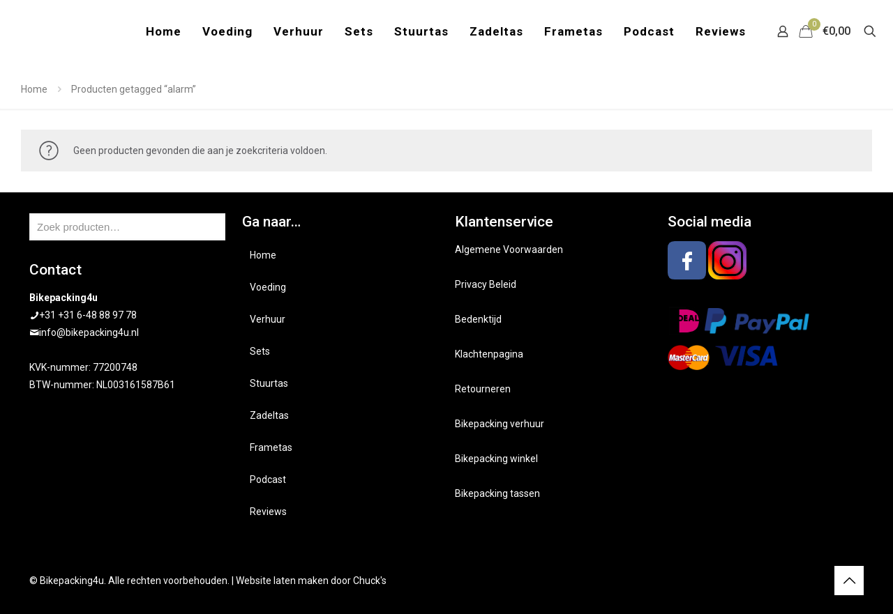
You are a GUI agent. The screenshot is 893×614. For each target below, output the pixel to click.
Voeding (268, 287)
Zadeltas (269, 415)
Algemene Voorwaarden (509, 249)
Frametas (271, 447)
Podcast (268, 479)
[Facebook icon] (800, 580)
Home (34, 89)
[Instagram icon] (815, 580)
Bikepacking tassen (497, 493)
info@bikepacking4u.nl (89, 332)
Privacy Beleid (485, 284)
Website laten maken (282, 580)
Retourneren (483, 388)
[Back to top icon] (849, 580)
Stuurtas (269, 383)
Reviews (268, 511)
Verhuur (267, 319)
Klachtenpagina (489, 354)
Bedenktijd (478, 319)
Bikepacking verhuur (499, 423)
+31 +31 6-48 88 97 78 (88, 315)
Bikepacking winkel (496, 458)
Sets (260, 351)
